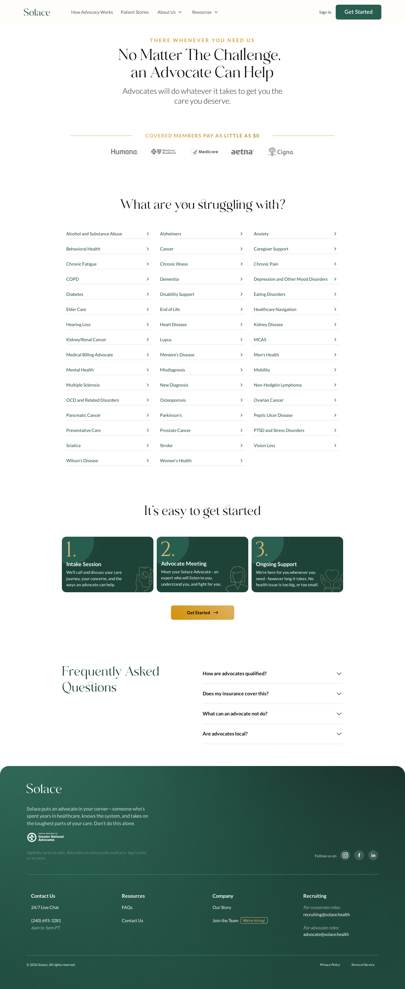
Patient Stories (135, 12)
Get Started (359, 12)
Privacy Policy (330, 965)
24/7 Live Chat (45, 907)
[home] (37, 12)
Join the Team (225, 920)
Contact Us (132, 920)
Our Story (222, 907)
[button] (170, 12)
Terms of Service (362, 965)
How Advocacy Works (92, 12)
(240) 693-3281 (46, 920)
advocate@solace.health (326, 934)
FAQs (127, 907)
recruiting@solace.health (326, 914)
